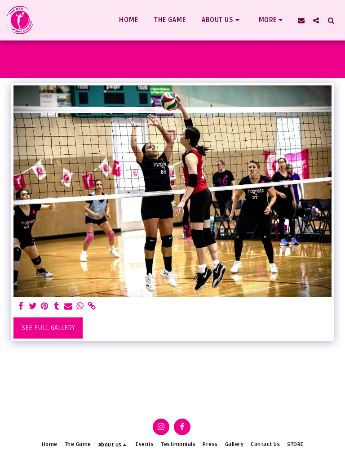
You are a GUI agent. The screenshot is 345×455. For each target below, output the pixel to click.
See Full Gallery (48, 328)
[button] (222, 20)
